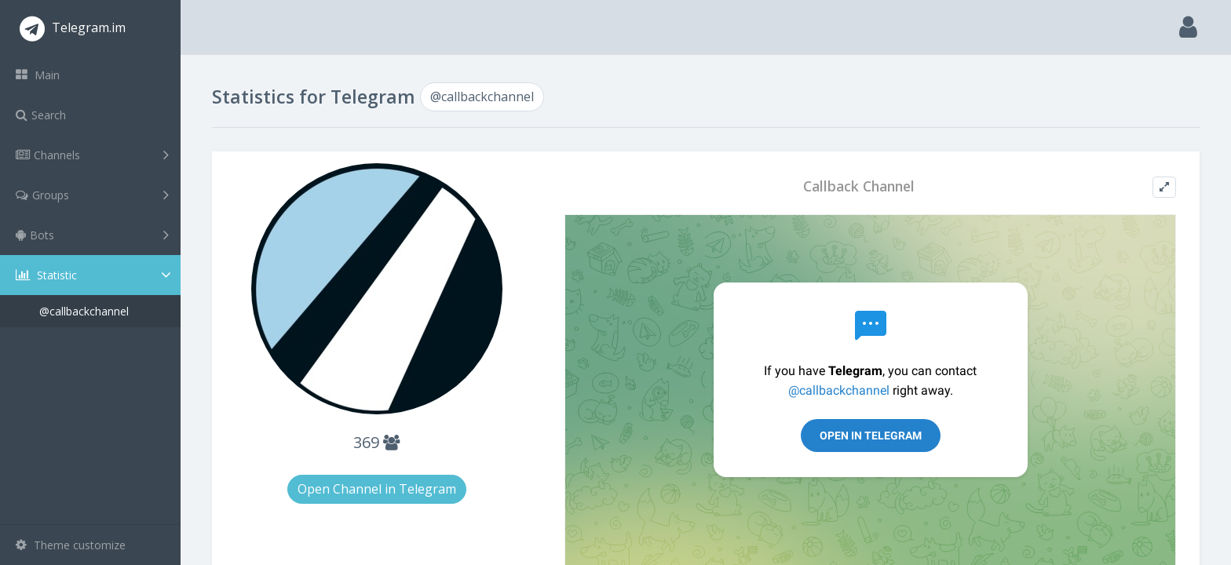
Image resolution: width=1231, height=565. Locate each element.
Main (38, 74)
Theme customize (71, 545)
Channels (92, 154)
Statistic (95, 275)
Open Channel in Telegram (377, 489)
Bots (92, 234)
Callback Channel (859, 186)
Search (41, 115)
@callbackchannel (84, 311)
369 (376, 442)
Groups (92, 194)
